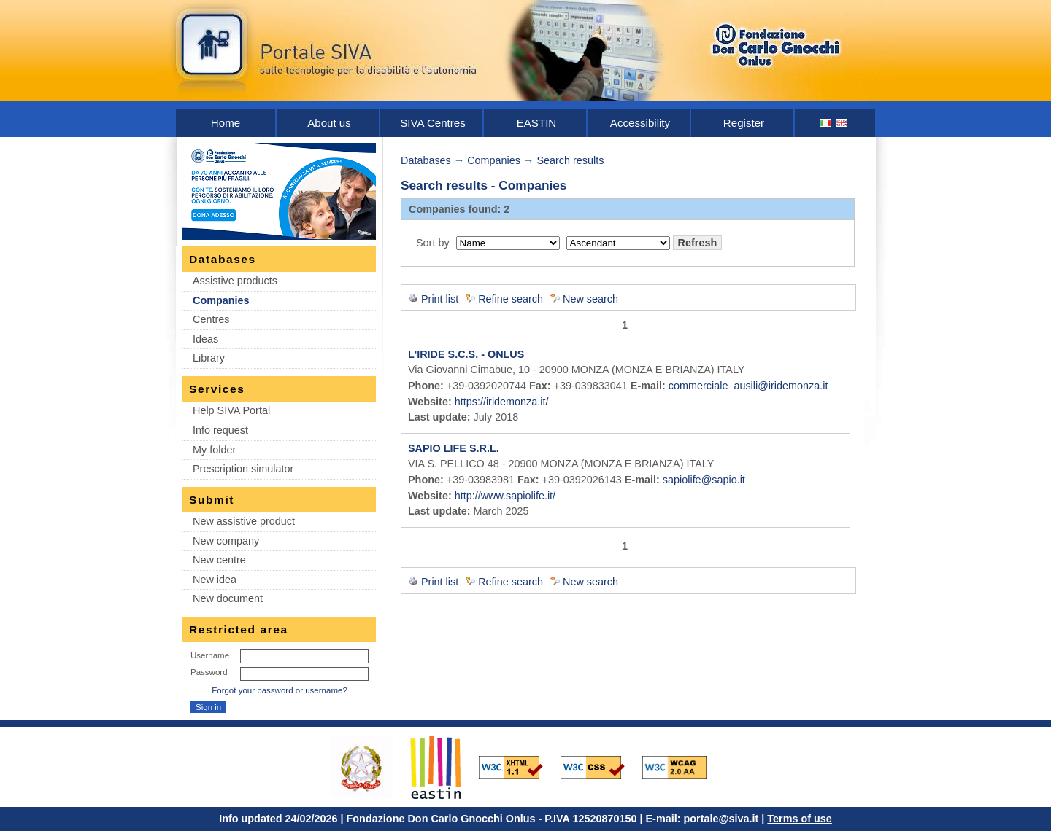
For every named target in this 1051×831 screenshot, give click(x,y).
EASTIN (537, 123)
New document (228, 598)
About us (329, 123)
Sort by (433, 243)
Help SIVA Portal (231, 410)
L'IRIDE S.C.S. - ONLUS (466, 354)
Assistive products (235, 280)
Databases (426, 160)
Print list (439, 299)
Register (743, 123)
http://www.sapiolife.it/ (505, 496)
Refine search (510, 299)
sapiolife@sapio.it (704, 479)
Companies (221, 300)
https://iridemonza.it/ (502, 401)
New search (590, 299)
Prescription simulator (243, 469)
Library (209, 358)
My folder (214, 450)
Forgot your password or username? (279, 690)
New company (226, 541)
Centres (211, 319)
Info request (220, 430)
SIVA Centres (433, 123)
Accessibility (640, 123)
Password (209, 672)
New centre (219, 560)
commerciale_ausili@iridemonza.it (748, 385)
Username (209, 655)
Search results (570, 160)
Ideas (205, 339)
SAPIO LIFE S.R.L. (453, 448)
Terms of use (799, 818)
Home (225, 123)
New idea (214, 579)
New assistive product (244, 521)
